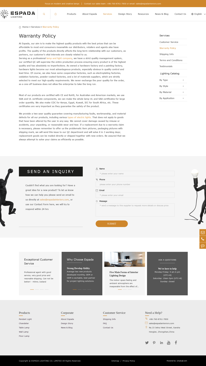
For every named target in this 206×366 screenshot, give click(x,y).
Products (71, 14)
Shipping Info (166, 54)
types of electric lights (79, 117)
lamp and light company (59, 58)
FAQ (105, 323)
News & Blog (161, 14)
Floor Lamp (24, 336)
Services (107, 14)
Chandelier (24, 323)
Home (25, 27)
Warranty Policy (50, 27)
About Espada (89, 14)
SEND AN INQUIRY (50, 171)
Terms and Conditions (170, 60)
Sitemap (115, 361)
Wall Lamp (24, 332)
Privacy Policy (129, 361)
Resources (143, 14)
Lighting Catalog (169, 73)
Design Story (125, 14)
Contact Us (180, 14)
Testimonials (165, 66)
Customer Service (168, 42)
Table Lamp (24, 327)
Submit (111, 223)
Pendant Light (25, 319)
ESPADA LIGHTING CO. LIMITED (46, 361)
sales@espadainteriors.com (148, 4)
